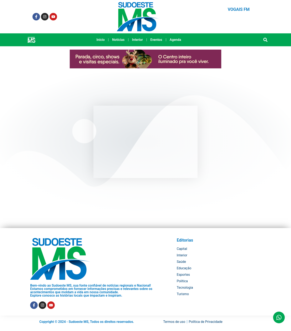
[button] (265, 39)
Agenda (175, 40)
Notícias (118, 40)
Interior (137, 40)
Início (100, 40)
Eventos (156, 40)
